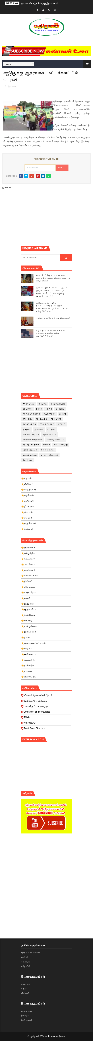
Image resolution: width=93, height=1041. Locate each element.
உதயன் (24, 988)
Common (27, 409)
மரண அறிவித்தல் (49, 455)
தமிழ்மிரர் (25, 984)
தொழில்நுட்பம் (30, 450)
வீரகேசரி (25, 993)
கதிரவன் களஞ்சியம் (33, 440)
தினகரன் (25, 1015)
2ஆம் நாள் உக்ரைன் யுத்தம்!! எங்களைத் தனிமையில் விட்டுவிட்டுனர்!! (50, 333)
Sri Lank (27, 419)
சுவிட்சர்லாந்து (61, 445)
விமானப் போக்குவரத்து (46, 702)
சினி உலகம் (26, 1020)
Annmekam (29, 404)
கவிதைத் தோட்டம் (55, 440)
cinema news (58, 404)
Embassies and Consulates (46, 713)
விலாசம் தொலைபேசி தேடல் (46, 696)
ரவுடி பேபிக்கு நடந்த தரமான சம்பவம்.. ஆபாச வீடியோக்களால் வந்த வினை (53, 278)
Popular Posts (31, 414)
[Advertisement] (57, 218)
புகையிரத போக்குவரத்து (46, 707)
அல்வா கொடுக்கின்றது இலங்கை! (39, 3)
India (39, 409)
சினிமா (46, 445)
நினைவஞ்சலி (47, 450)
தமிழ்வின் (26, 966)
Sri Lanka (41, 419)
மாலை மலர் (26, 1011)
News (49, 409)
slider (63, 414)
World (62, 424)
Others (60, 409)
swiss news (29, 424)
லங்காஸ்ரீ (25, 961)
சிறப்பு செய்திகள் (31, 445)
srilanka (56, 419)
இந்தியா (27, 429)
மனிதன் (25, 957)
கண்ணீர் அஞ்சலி (31, 434)
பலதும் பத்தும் (30, 455)
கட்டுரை (51, 429)
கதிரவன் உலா (49, 434)
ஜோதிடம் (27, 460)
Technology (47, 424)
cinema (43, 404)
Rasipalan (50, 414)
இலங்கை (12, 86)
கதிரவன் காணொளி (30, 952)
